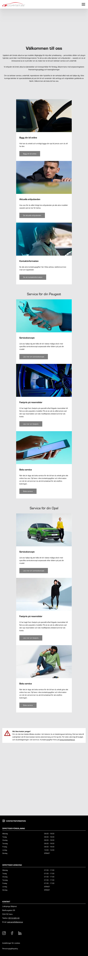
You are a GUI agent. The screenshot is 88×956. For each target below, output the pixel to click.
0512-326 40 (13, 918)
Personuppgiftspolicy (10, 948)
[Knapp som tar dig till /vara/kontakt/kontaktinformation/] (32, 346)
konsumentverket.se (67, 808)
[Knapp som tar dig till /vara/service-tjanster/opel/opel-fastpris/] (30, 706)
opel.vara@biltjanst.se (15, 922)
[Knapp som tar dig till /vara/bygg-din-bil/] (29, 222)
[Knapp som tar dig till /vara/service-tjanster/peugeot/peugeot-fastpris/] (30, 492)
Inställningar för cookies (11, 943)
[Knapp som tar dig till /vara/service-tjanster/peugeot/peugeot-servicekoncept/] (33, 425)
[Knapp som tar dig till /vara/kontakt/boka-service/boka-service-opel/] (28, 774)
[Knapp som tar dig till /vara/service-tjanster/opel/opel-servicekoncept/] (33, 639)
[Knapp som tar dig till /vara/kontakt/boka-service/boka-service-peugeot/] (28, 560)
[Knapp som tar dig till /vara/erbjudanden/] (32, 284)
